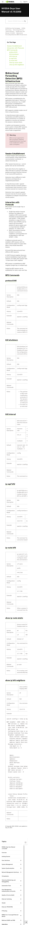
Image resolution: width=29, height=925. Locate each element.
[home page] (10, 2)
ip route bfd (13, 60)
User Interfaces (6, 860)
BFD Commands (12, 50)
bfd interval (13, 56)
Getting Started (6, 856)
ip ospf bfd (13, 58)
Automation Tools (6, 885)
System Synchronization (8, 868)
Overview (4, 852)
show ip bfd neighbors (16, 65)
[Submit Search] (24, 21)
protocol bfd (13, 52)
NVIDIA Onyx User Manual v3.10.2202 (8, 847)
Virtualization (5, 876)
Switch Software (10, 31)
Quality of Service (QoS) (8, 895)
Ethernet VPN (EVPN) (7, 907)
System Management (7, 864)
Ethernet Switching (7, 899)
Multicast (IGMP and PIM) (8, 920)
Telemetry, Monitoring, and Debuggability (8, 880)
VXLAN (3, 903)
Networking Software (18, 30)
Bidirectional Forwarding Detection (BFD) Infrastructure (13, 77)
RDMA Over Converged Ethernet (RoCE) (10, 915)
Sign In (25, 1)
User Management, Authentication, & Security (8, 890)
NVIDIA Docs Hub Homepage (12, 28)
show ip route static (15, 62)
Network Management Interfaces (10, 872)
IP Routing (4, 911)
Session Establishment (14, 46)
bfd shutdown (14, 54)
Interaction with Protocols (15, 48)
